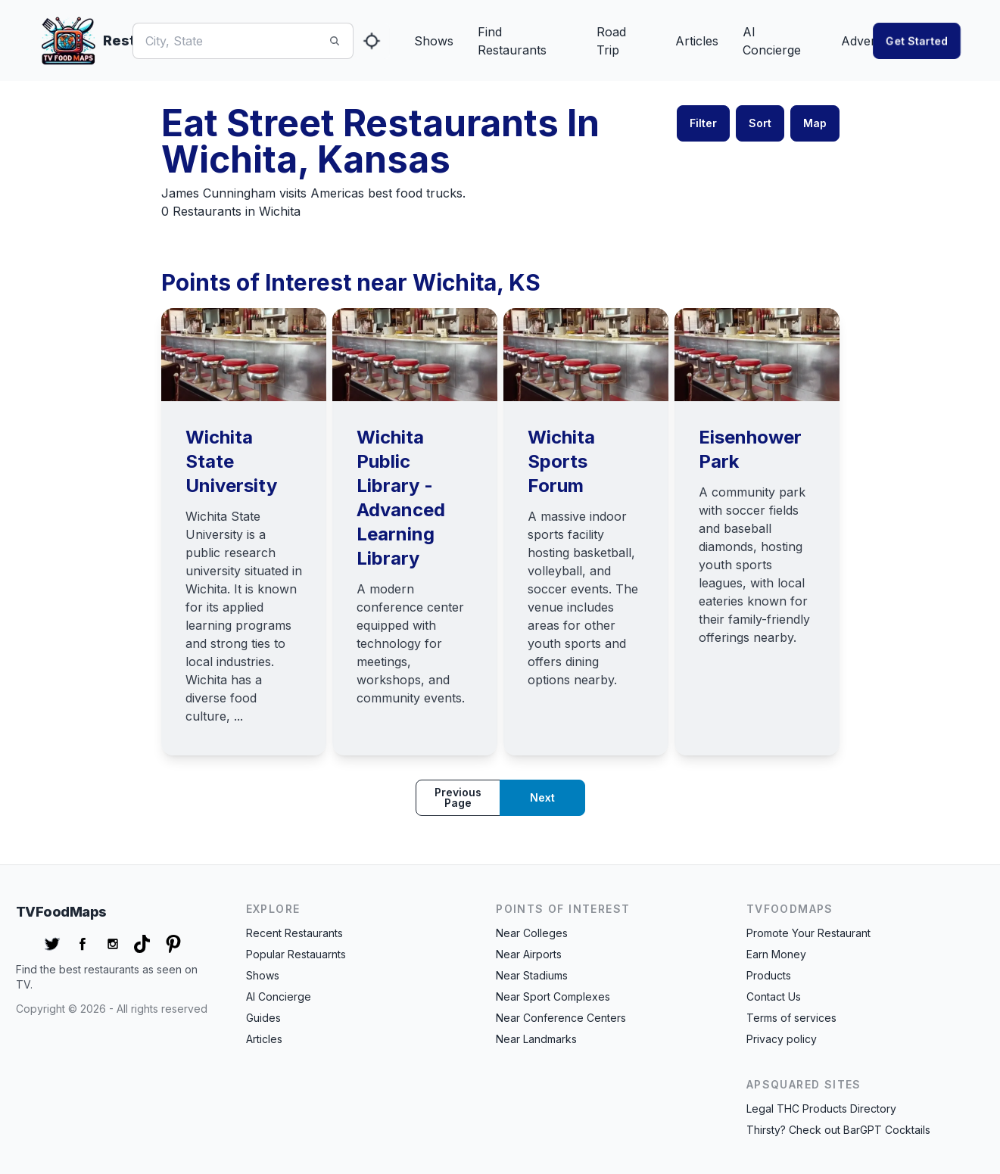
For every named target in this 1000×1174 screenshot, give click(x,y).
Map (815, 123)
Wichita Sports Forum (561, 461)
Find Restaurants (512, 41)
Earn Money (776, 954)
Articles (696, 40)
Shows (433, 40)
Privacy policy (781, 1038)
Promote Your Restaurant (808, 932)
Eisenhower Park (750, 449)
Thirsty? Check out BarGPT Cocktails (838, 1129)
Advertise (868, 40)
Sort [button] (760, 123)
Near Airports (529, 954)
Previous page (458, 797)
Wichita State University (231, 461)
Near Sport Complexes (553, 996)
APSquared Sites (803, 1084)
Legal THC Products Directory (821, 1108)
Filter (703, 123)
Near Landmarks (536, 1038)
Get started (917, 40)
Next (542, 797)
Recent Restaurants (294, 932)
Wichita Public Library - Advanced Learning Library (401, 497)
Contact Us (773, 996)
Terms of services (791, 1017)
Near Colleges (532, 932)
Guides (263, 1017)
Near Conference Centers (561, 1017)
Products (768, 975)
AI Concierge (772, 41)
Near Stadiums (532, 975)
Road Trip (611, 41)
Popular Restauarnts (296, 954)
